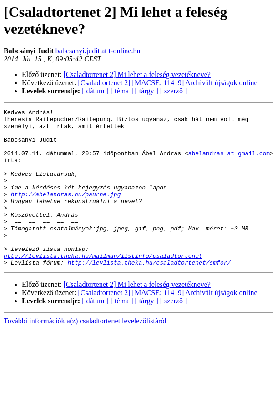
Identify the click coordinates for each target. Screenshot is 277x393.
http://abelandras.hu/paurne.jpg (66, 212)
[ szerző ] (173, 91)
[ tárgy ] (146, 91)
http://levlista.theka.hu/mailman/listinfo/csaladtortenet (103, 285)
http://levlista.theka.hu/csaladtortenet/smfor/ (149, 294)
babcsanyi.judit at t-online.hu (98, 51)
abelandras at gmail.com (229, 162)
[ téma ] (122, 91)
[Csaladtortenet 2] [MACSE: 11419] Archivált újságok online (167, 83)
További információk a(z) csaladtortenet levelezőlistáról (85, 352)
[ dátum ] (95, 91)
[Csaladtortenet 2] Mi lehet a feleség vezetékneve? (137, 74)
